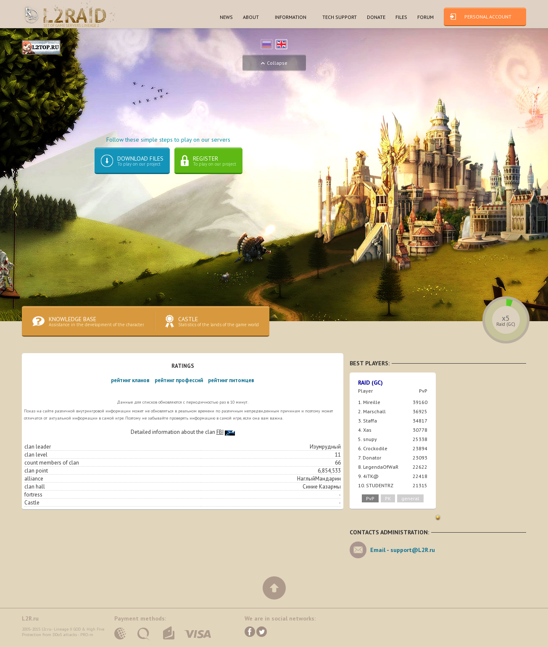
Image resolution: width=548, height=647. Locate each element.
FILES (401, 17)
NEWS (226, 17)
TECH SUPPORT (339, 17)
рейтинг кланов (130, 381)
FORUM (425, 17)
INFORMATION (290, 17)
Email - (402, 551)
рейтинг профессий (179, 381)
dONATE (376, 17)
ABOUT (251, 17)
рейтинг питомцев (231, 381)
